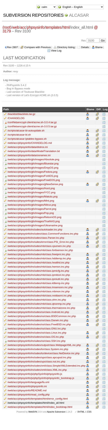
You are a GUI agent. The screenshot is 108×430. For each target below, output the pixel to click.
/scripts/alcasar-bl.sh (19, 134)
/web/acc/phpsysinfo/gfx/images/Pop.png (30, 213)
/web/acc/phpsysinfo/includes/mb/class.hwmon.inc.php (38, 266)
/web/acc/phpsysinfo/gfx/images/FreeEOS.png (33, 180)
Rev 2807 (12, 47)
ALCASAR (79, 15)
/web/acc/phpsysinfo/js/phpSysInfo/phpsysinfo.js (34, 373)
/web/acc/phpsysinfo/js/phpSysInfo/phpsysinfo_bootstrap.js (40, 378)
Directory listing (66, 47)
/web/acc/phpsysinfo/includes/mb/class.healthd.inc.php (38, 262)
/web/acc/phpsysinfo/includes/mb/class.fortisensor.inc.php (40, 250)
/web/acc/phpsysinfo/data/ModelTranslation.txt (33, 151)
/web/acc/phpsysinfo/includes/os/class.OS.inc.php (35, 336)
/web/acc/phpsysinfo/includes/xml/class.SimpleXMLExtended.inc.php (46, 365)
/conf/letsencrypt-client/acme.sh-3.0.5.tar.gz (32, 126)
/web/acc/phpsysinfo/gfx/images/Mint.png (30, 200)
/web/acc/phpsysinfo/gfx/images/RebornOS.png (34, 217)
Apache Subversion (56, 412)
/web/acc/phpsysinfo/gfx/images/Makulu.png (32, 196)
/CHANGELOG (16, 118)
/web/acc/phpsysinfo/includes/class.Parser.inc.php (35, 237)
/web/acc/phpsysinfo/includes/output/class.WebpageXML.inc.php (44, 345)
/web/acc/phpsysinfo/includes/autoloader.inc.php (34, 229)
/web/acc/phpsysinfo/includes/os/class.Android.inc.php (38, 312)
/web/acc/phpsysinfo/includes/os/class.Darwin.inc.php (37, 320)
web (15, 27)
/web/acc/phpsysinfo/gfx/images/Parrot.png (31, 208)
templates (53, 27)
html (66, 27)
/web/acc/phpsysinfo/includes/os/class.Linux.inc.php (36, 332)
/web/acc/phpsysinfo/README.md (26, 390)
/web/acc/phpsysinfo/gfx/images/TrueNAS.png (33, 221)
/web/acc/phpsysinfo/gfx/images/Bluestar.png (32, 163)
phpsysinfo (36, 27)
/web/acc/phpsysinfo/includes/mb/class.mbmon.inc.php (38, 291)
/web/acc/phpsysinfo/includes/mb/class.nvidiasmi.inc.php (39, 295)
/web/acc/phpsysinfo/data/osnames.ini (29, 155)
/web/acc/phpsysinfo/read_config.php (28, 394)
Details (85, 47)
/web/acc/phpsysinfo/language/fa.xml (28, 382)
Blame (99, 47)
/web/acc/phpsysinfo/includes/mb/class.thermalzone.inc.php (41, 307)
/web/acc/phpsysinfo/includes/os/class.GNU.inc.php (36, 328)
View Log (56, 50)
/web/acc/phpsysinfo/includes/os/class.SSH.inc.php (36, 340)
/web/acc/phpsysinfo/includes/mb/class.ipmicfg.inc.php (38, 270)
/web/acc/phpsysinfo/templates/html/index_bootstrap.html (39, 406)
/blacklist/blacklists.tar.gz (21, 114)
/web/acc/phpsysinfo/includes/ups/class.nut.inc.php (36, 361)
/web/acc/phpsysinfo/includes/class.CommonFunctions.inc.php (42, 233)
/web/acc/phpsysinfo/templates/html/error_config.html (37, 398)
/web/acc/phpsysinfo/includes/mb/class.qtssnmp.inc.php (39, 303)
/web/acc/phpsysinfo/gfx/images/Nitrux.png (31, 204)
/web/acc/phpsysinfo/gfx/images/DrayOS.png (32, 167)
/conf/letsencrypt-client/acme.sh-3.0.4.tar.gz (32, 122)
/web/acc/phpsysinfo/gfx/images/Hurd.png (31, 188)
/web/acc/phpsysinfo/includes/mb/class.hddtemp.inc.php (39, 258)
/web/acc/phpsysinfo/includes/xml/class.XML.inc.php (37, 369)
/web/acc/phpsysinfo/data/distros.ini (27, 147)
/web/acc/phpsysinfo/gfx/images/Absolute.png (33, 159)
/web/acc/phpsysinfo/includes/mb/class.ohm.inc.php (36, 299)
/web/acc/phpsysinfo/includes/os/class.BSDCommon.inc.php (41, 316)
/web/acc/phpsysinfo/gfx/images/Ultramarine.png (35, 225)
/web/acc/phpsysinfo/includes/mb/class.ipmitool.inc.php (38, 274)
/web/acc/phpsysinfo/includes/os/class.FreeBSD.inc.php (39, 324)
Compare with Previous (37, 47)
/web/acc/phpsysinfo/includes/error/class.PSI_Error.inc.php (40, 241)
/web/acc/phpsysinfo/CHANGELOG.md (29, 142)
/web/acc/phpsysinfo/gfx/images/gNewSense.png (35, 184)
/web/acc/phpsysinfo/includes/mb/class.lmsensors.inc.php (40, 287)
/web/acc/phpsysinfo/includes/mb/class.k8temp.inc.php (38, 283)
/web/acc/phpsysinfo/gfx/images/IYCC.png (31, 192)
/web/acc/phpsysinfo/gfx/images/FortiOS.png (32, 175)
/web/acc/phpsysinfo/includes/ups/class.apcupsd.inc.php (39, 357)
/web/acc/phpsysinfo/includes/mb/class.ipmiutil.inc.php (38, 279)
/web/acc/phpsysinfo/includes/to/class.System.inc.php (37, 349)
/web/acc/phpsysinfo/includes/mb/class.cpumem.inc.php (39, 246)
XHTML (80, 412)
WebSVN (32, 412)
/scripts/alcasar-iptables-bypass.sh (27, 138)
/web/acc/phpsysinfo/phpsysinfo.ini (27, 386)
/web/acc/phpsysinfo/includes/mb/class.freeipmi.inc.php (38, 254)
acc (23, 27)
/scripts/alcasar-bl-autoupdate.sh (25, 130)
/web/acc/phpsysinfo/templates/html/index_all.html (35, 402)
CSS (89, 412)
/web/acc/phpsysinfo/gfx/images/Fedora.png (32, 171)
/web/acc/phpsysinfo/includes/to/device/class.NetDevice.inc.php (43, 353)
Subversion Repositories (33, 15)
